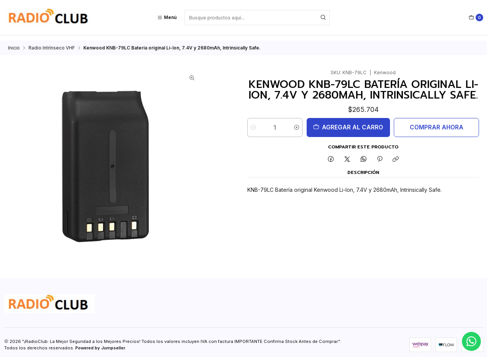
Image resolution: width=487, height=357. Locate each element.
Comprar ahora (436, 122)
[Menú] (167, 17)
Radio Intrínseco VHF (52, 42)
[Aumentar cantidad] (296, 122)
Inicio (14, 42)
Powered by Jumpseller (100, 342)
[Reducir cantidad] (253, 122)
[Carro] (476, 17)
